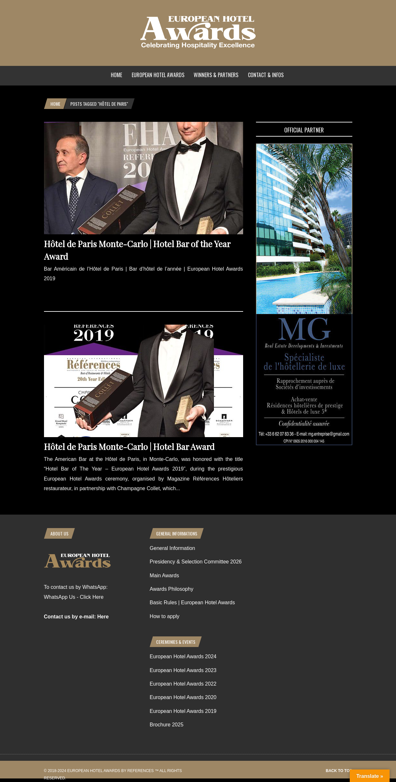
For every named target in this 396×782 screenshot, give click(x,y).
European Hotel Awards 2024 (183, 656)
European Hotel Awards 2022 (183, 684)
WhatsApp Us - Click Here (74, 597)
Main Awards (164, 575)
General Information (172, 548)
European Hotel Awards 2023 (183, 670)
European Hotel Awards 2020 (183, 697)
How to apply (165, 616)
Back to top (339, 771)
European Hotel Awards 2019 (183, 711)
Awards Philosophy (171, 589)
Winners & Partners (216, 75)
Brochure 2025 (166, 724)
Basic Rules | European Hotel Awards (192, 602)
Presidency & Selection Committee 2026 (196, 561)
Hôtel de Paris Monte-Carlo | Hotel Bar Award (129, 446)
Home (116, 75)
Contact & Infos (266, 75)
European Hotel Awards (158, 75)
